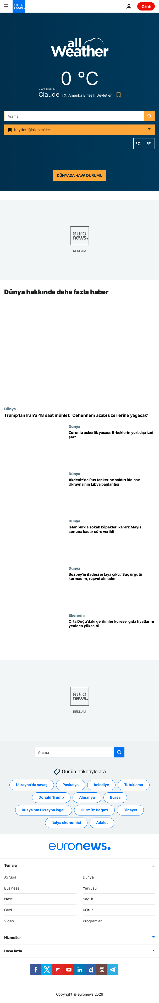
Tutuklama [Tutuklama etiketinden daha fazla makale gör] (133, 785)
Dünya (10, 409)
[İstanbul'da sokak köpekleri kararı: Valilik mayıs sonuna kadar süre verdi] (112, 542)
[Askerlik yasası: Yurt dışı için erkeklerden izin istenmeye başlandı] (112, 448)
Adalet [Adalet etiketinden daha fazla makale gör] (102, 822)
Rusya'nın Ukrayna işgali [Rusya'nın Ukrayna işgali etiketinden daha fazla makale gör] (43, 810)
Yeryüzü (90, 888)
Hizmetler (12, 937)
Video (9, 921)
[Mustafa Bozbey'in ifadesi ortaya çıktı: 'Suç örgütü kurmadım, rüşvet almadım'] (112, 589)
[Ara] (79, 116)
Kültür (88, 910)
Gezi (8, 910)
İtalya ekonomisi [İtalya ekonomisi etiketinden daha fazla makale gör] (66, 822)
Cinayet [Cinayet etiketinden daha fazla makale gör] (130, 810)
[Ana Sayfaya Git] (19, 6)
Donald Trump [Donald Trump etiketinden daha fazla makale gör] (51, 797)
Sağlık (88, 899)
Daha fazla (13, 951)
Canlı (146, 6)
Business (11, 888)
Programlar (92, 921)
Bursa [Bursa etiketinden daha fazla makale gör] (115, 797)
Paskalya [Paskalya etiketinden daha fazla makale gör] (71, 785)
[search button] (149, 116)
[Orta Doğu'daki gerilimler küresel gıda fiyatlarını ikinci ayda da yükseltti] (112, 637)
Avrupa (10, 877)
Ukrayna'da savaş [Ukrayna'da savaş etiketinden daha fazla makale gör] (31, 785)
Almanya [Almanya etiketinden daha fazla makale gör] (87, 797)
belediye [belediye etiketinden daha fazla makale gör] (101, 785)
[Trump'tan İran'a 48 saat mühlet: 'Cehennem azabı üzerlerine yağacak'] (79, 415)
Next (8, 899)
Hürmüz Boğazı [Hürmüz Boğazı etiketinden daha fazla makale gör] (94, 810)
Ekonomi (77, 615)
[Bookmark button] (117, 94)
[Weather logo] (79, 49)
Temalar (11, 865)
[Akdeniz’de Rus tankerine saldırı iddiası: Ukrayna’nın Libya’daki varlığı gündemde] (112, 495)
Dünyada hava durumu (79, 175)
